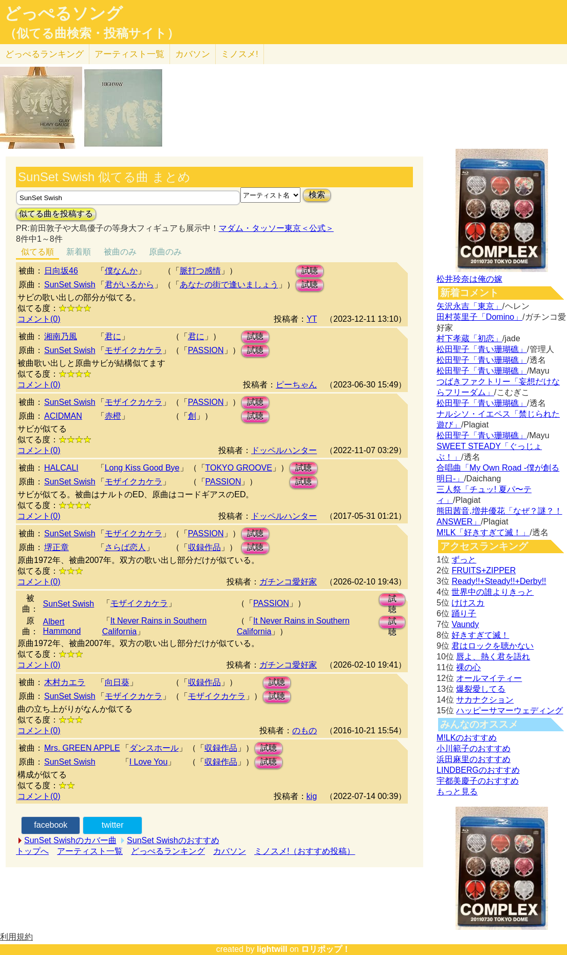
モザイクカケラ (133, 350)
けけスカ (467, 602)
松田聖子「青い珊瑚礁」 (482, 349)
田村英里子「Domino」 (479, 317)
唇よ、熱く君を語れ (493, 656)
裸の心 (468, 667)
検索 (317, 194)
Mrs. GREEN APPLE (82, 748)
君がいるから (129, 284)
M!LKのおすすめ (467, 737)
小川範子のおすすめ (474, 748)
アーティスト (129, 54)
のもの (304, 730)
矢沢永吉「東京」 (469, 306)
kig (312, 796)
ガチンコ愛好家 (288, 581)
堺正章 (56, 547)
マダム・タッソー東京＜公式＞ (276, 228)
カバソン (192, 54)
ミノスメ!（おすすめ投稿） (304, 851)
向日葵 (117, 682)
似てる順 (37, 251)
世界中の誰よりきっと (492, 592)
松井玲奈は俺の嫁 (469, 279)
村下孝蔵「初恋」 (469, 338)
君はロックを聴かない (492, 645)
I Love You (148, 761)
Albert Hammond (62, 626)
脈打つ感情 (200, 270)
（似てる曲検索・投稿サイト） (91, 33)
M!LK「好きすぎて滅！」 (483, 532)
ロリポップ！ (325, 949)
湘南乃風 (60, 336)
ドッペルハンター (284, 450)
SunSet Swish (70, 284)
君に (113, 336)
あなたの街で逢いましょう (229, 284)
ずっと (463, 559)
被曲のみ (120, 251)
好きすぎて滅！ (480, 635)
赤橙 (113, 416)
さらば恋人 (125, 547)
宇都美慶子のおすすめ (478, 780)
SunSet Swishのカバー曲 (70, 840)
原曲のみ (165, 251)
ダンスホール (154, 748)
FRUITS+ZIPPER (483, 570)
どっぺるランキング (168, 851)
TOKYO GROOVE (238, 467)
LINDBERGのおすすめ (478, 770)
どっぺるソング (63, 13)
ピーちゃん (296, 384)
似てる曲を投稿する (56, 213)
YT (312, 319)
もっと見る (457, 791)
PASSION (206, 350)
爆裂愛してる (480, 689)
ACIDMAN (63, 416)
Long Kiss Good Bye (142, 467)
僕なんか (121, 270)
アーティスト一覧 (90, 851)
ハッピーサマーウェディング (509, 710)
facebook (50, 825)
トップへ (32, 851)
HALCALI (61, 467)
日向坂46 (61, 270)
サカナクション (485, 699)
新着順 (78, 251)
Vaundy (465, 624)
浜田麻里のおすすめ (474, 759)
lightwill (272, 949)
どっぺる (44, 54)
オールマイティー (489, 678)
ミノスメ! (239, 54)
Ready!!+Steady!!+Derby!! (498, 581)
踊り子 (463, 613)
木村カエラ (64, 682)
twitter (113, 825)
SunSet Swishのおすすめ (173, 840)
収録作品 (204, 547)
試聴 (309, 270)
